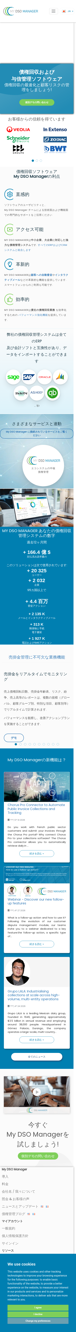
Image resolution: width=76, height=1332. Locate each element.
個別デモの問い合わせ (36, 102)
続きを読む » (37, 853)
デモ (14, 738)
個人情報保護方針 (15, 1235)
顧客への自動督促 (41, 275)
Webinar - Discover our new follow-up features (36, 901)
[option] (37, 139)
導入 (5, 1176)
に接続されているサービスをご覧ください (37, 433)
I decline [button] (38, 1314)
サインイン (10, 1243)
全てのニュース (37, 1056)
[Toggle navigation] (53, 11)
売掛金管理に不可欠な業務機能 (37, 657)
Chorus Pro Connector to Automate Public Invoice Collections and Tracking (36, 809)
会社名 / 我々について (18, 1191)
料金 (5, 1184)
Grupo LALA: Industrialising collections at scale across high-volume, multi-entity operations (34, 995)
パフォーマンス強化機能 (33, 315)
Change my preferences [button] (38, 1321)
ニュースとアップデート (22, 1206)
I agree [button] (38, 1307)
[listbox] (37, 139)
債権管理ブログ (16, 1214)
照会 (5, 1199)
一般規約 (8, 1228)
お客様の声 (21, 1199)
